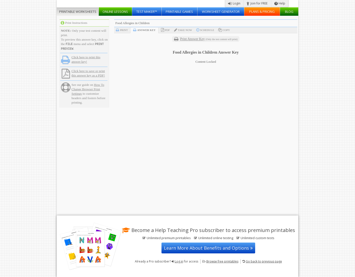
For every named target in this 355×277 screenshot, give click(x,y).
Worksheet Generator (221, 11)
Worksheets (77, 11)
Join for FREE (257, 3)
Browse (222, 261)
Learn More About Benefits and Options (208, 248)
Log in (179, 261)
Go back (264, 261)
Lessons (115, 11)
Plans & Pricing (262, 11)
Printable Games (179, 11)
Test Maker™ (146, 11)
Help (279, 3)
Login (234, 3)
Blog (289, 11)
